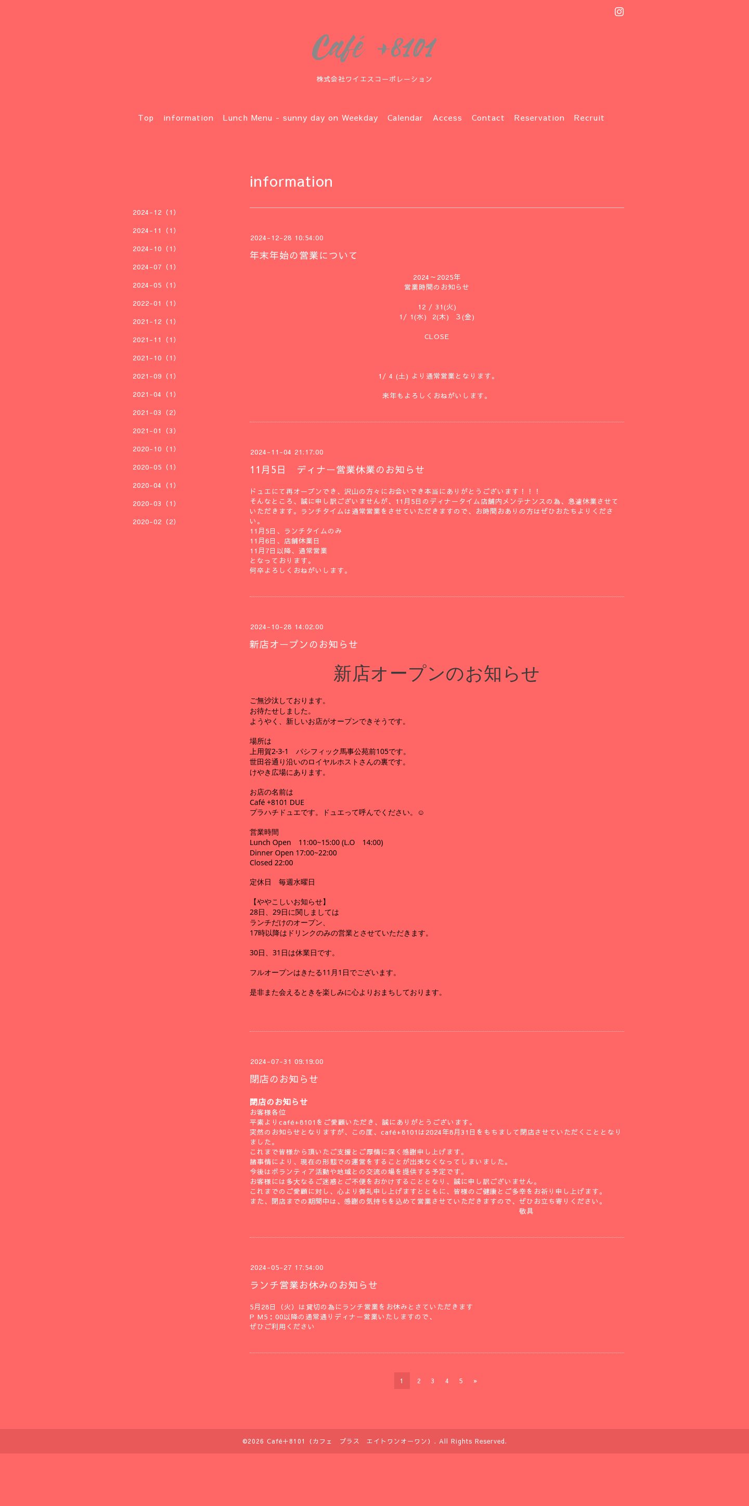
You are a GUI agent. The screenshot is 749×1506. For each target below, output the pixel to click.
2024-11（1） (156, 230)
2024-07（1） (156, 266)
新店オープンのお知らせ (304, 644)
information (188, 117)
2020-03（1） (156, 503)
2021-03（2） (156, 412)
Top (146, 117)
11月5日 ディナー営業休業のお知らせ (337, 469)
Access (447, 117)
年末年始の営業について (304, 255)
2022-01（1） (156, 303)
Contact (488, 117)
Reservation (539, 117)
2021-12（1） (156, 321)
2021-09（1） (156, 376)
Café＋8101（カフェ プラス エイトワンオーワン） (350, 1441)
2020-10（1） (156, 448)
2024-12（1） (156, 212)
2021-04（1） (156, 394)
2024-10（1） (156, 248)
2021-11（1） (156, 339)
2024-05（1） (156, 285)
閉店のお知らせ (284, 1078)
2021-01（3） (156, 430)
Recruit (589, 117)
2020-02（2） (156, 521)
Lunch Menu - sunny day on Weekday (300, 117)
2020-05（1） (156, 467)
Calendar (405, 117)
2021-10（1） (156, 357)
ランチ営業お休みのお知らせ (314, 1284)
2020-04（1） (156, 485)
